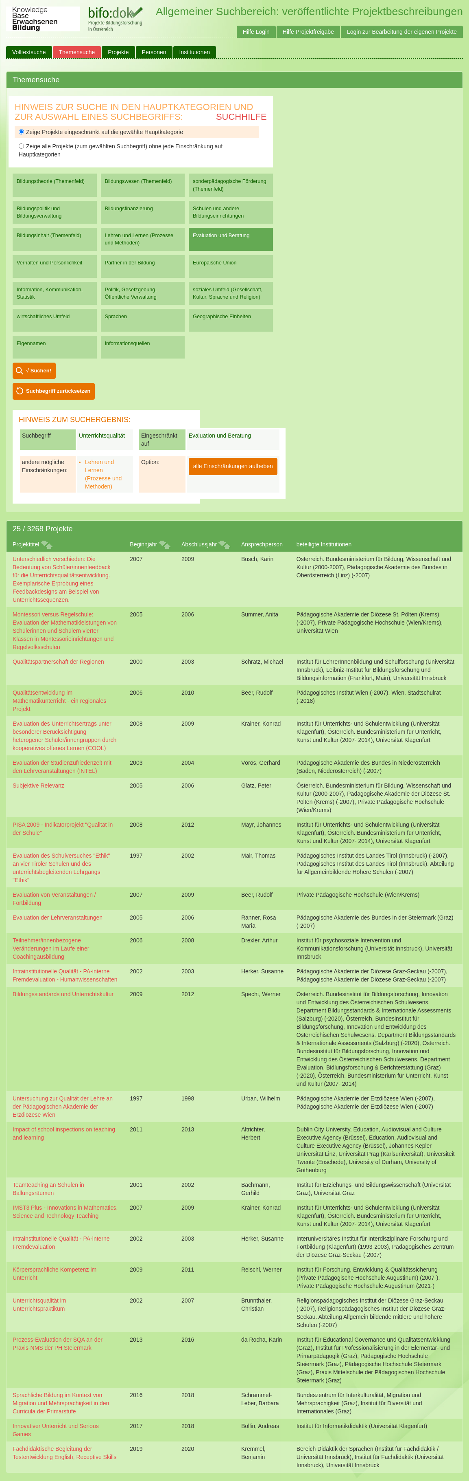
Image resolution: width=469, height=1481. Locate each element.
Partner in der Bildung (130, 263)
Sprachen (116, 316)
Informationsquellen (127, 343)
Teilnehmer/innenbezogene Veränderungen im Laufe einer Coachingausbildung (51, 948)
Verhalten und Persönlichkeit (49, 263)
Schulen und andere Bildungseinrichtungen (218, 212)
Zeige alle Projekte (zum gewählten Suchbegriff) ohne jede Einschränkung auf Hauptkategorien (121, 150)
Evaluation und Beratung (221, 235)
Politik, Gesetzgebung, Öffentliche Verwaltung (131, 293)
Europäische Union (215, 263)
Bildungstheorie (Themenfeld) (51, 181)
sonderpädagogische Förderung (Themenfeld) (229, 184)
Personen (154, 52)
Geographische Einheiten (222, 316)
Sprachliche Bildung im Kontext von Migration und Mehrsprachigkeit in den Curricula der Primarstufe (61, 1403)
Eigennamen (31, 343)
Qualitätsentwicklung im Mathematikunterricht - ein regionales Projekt (59, 700)
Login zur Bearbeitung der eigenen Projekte (402, 32)
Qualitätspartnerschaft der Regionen (58, 661)
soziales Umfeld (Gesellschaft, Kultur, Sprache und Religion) (227, 293)
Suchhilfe (241, 117)
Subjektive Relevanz (38, 785)
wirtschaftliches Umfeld (43, 316)
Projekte (118, 52)
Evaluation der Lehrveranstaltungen (58, 917)
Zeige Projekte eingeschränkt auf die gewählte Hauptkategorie (101, 132)
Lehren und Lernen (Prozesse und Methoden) (139, 239)
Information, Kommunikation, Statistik (50, 293)
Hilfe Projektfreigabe (308, 32)
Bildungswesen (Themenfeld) (138, 181)
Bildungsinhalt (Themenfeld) (49, 235)
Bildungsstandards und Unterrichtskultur (63, 994)
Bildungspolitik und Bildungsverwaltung (39, 212)
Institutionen (194, 52)
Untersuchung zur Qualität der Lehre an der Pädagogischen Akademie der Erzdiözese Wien (63, 1106)
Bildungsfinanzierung (129, 208)
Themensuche (77, 52)
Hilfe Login (256, 32)
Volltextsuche (29, 52)
